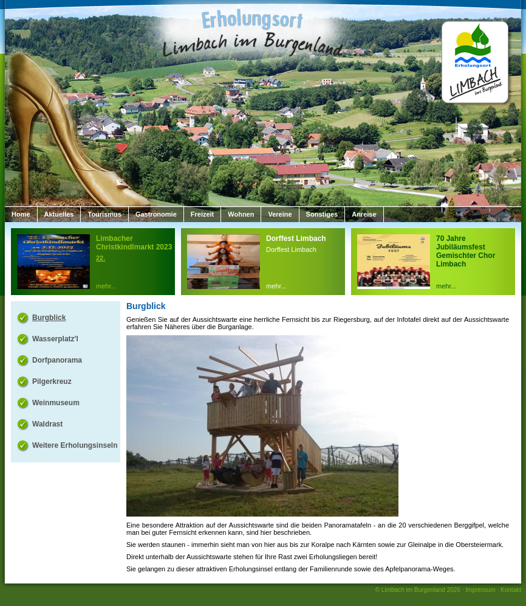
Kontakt (510, 590)
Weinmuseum (56, 403)
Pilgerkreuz (52, 381)
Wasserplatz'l (55, 339)
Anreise (364, 214)
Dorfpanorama (57, 360)
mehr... (106, 286)
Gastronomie (156, 214)
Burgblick (49, 317)
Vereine (280, 214)
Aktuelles (59, 214)
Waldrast (47, 424)
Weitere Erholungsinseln (74, 445)
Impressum (480, 590)
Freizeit (202, 214)
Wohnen (241, 214)
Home (21, 214)
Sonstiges (322, 214)
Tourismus (104, 214)
